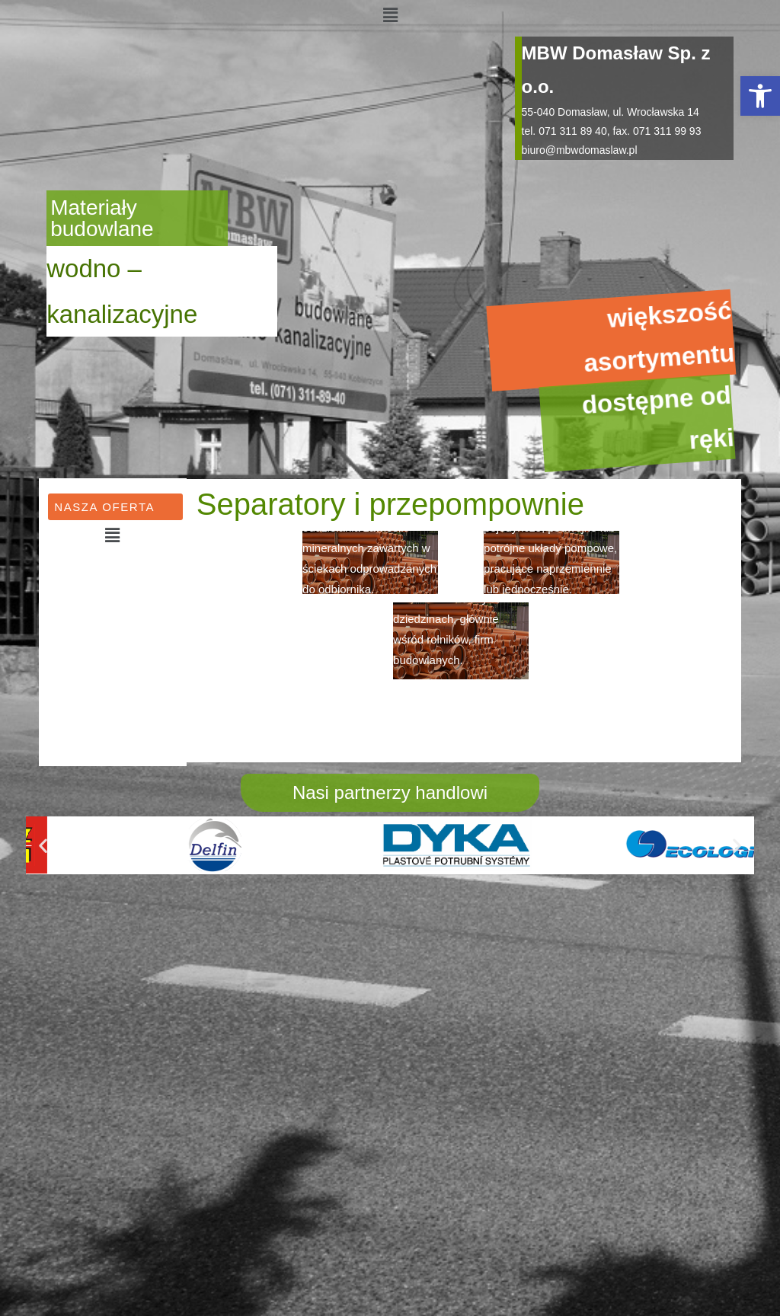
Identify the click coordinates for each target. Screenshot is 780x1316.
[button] (760, 96)
